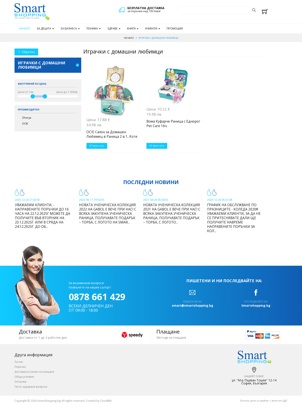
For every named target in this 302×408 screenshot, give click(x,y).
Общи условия (24, 376)
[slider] (33, 96)
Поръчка (20, 366)
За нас (19, 361)
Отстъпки (20, 381)
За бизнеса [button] (70, 28)
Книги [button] (132, 28)
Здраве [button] (113, 28)
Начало (24, 28)
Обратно (26, 52)
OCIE (25, 123)
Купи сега (97, 145)
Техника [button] (93, 28)
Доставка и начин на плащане (34, 371)
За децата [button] (45, 28)
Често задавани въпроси (31, 386)
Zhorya (26, 118)
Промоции (175, 28)
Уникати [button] (152, 28)
